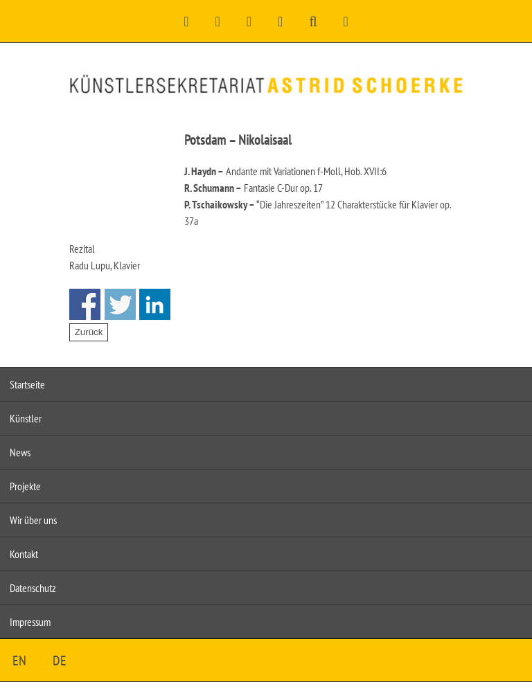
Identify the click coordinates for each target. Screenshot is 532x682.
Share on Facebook (84, 304)
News (20, 452)
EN (19, 661)
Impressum (30, 622)
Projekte (25, 486)
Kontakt (24, 554)
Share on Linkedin (154, 304)
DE (59, 661)
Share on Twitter (120, 304)
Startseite (27, 384)
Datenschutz (33, 588)
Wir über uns (33, 520)
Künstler (26, 418)
